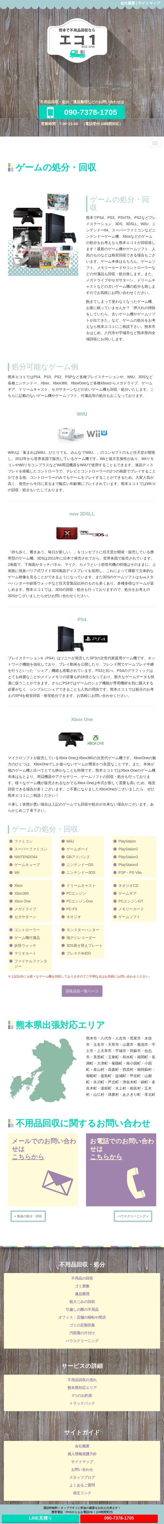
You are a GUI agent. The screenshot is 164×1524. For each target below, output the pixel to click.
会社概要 (127, 3)
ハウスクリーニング (82, 1341)
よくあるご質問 (82, 1485)
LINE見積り (40, 1518)
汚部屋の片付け (82, 1333)
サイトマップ (149, 3)
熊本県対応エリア (82, 1388)
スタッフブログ (82, 1477)
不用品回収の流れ (82, 1380)
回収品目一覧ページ (82, 991)
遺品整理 (82, 1294)
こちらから (28, 1156)
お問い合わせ (82, 1469)
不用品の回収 (82, 1278)
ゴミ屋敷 (82, 1286)
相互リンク (82, 1493)
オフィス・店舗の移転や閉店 (82, 1317)
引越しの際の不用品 (82, 1309)
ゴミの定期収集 (82, 1325)
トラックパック (82, 1403)
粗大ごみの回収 (82, 1302)
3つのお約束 (82, 1395)
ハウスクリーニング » (133, 1216)
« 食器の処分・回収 (28, 1216)
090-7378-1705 (82, 112)
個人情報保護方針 (82, 1454)
